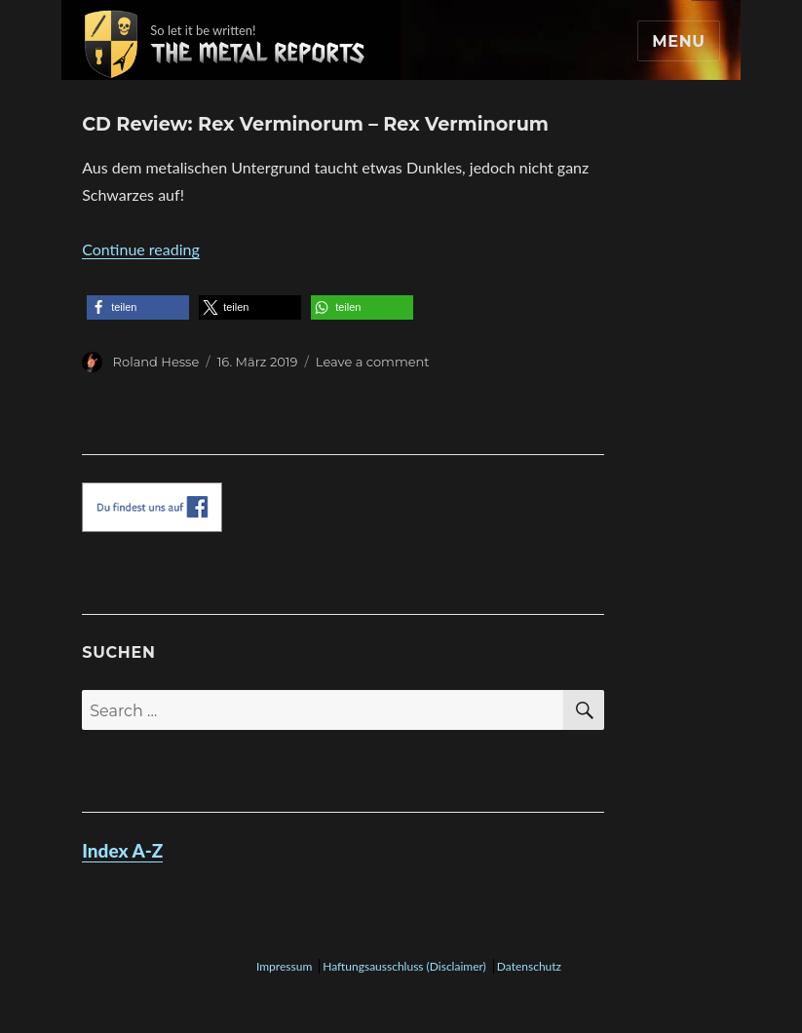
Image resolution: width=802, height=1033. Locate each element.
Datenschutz (529, 966)
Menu (679, 41)
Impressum (284, 966)
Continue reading (141, 249)
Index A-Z (122, 850)
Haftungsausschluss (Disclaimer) (404, 966)
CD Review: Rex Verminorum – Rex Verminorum (315, 123)
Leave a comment (373, 361)
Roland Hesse (156, 361)
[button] (138, 307)
